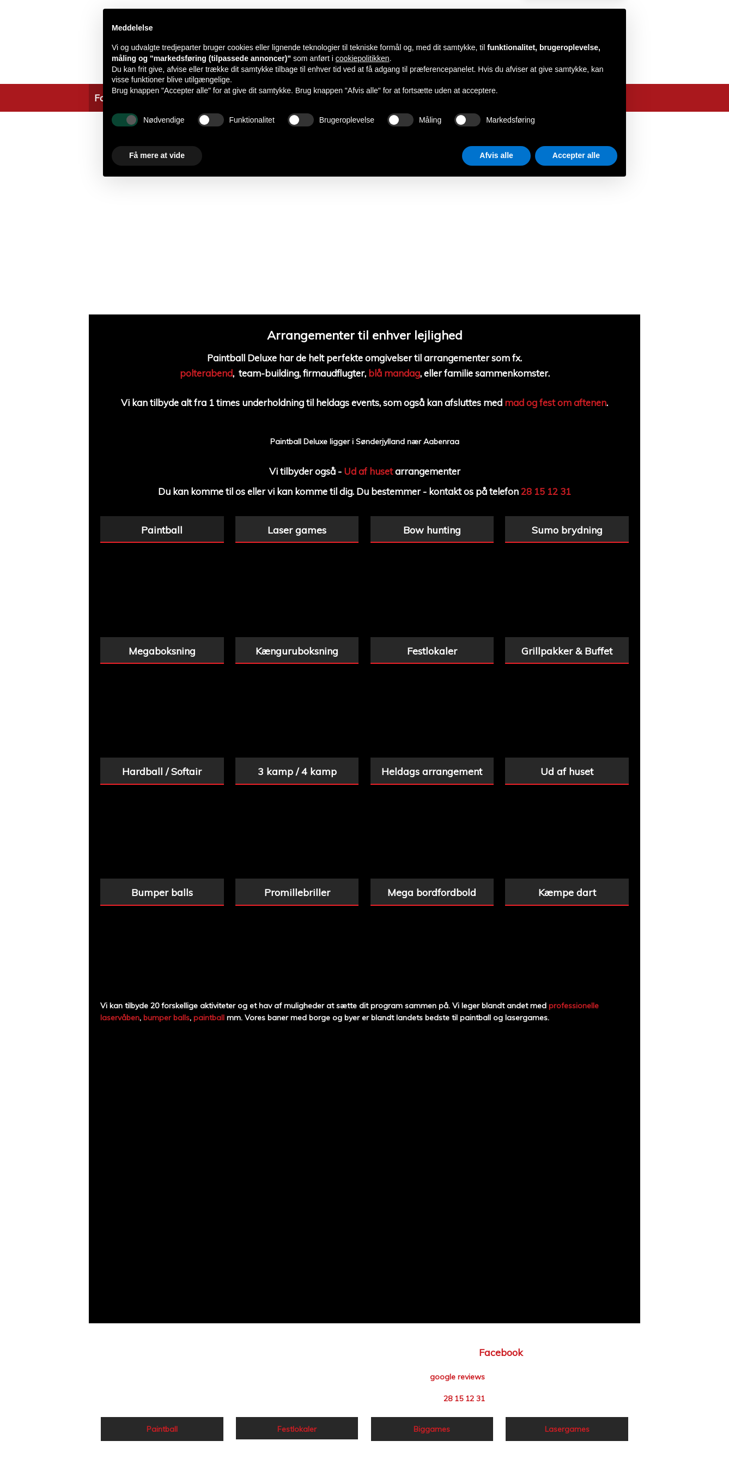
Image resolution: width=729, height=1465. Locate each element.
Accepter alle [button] (576, 1435)
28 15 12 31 (546, 491)
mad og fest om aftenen (555, 402)
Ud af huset (368, 471)
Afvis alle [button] (496, 1435)
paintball (208, 1017)
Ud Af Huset (359, 98)
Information (296, 98)
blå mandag (394, 373)
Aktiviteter (159, 98)
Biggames (453, 98)
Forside (110, 98)
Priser (408, 98)
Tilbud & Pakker (226, 98)
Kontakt (503, 98)
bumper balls (166, 1017)
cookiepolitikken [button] (363, 1338)
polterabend (206, 373)
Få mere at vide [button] (157, 1435)
